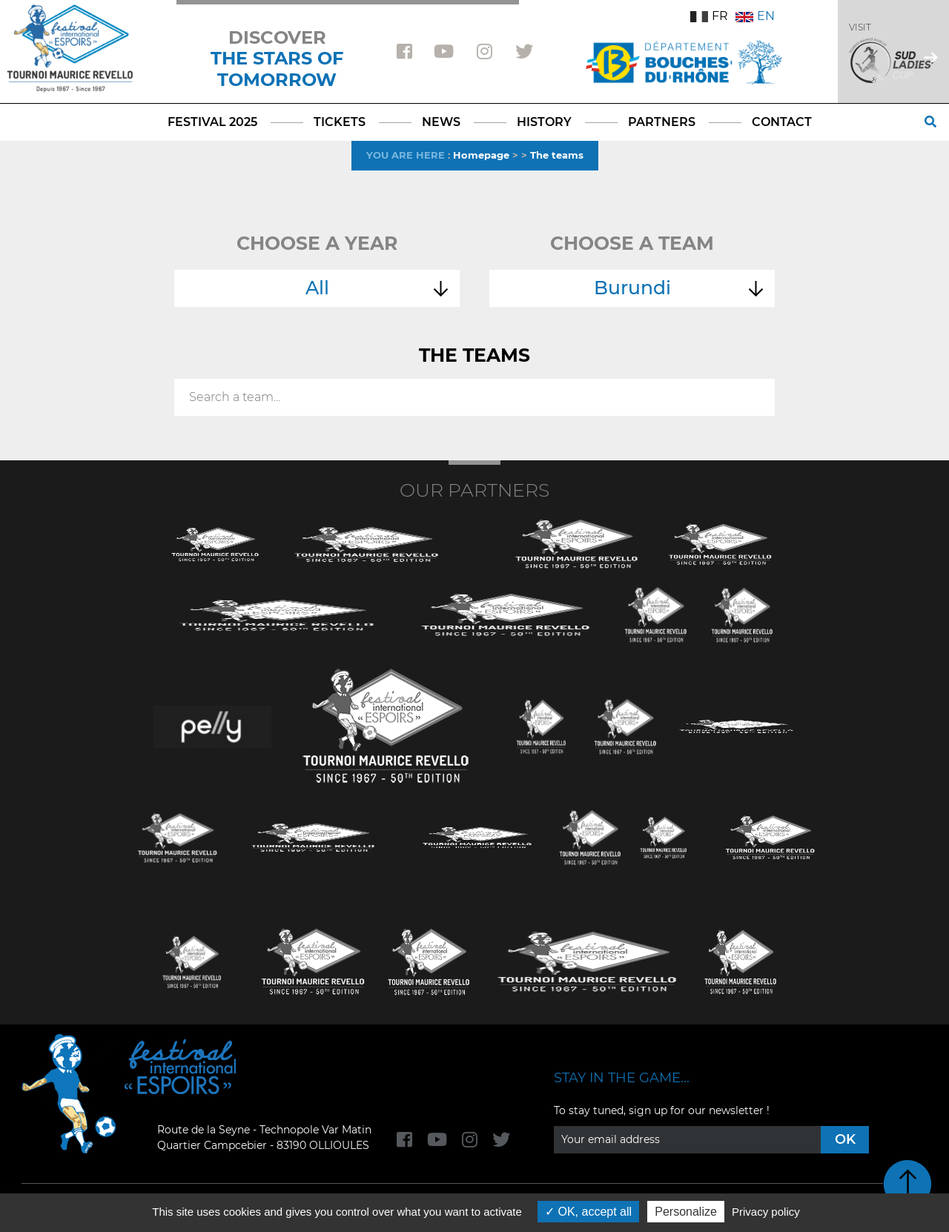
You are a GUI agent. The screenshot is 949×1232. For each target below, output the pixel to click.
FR (709, 16)
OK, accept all (588, 1211)
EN (755, 16)
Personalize (686, 1211)
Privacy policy (766, 1211)
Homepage (481, 155)
